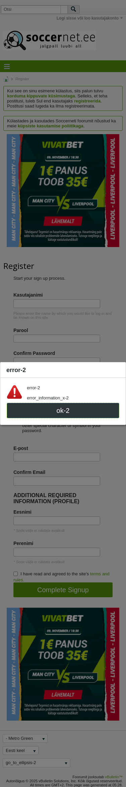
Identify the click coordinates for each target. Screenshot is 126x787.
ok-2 (63, 410)
